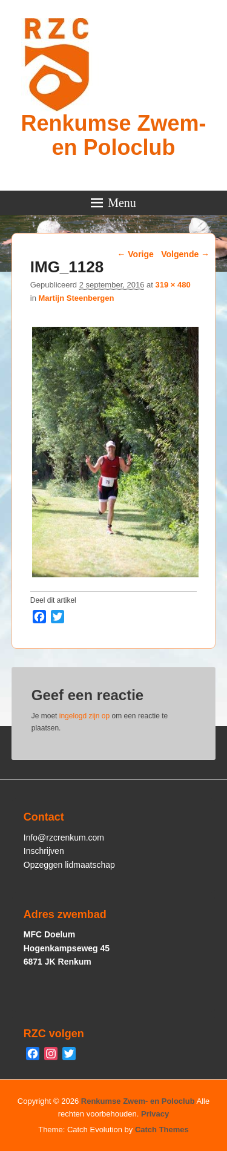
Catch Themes (162, 1129)
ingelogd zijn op (84, 716)
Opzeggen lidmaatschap (69, 865)
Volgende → (185, 254)
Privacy (155, 1113)
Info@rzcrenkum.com (64, 837)
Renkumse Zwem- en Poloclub (113, 135)
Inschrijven (44, 851)
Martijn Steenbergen (76, 298)
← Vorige (135, 254)
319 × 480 (172, 284)
